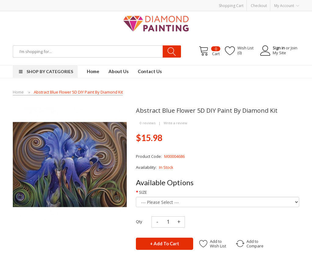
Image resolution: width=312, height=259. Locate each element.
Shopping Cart (231, 5)
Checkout (259, 5)
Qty (139, 221)
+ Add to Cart (164, 243)
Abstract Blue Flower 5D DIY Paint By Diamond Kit (78, 92)
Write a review (175, 123)
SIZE (143, 192)
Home (18, 92)
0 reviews (147, 123)
